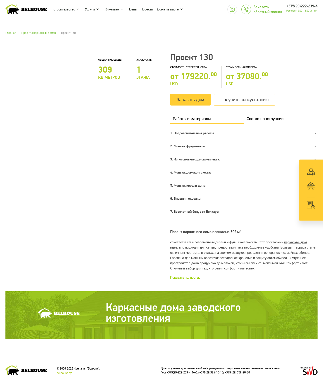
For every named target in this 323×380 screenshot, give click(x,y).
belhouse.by (64, 373)
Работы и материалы (192, 118)
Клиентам (112, 9)
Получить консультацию (244, 100)
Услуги (90, 9)
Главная (10, 32)
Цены (133, 9)
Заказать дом (190, 100)
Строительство (64, 9)
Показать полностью (185, 277)
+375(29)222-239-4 (302, 6)
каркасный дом (295, 242)
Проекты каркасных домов (38, 32)
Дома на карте (168, 9)
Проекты (147, 9)
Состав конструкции (265, 118)
